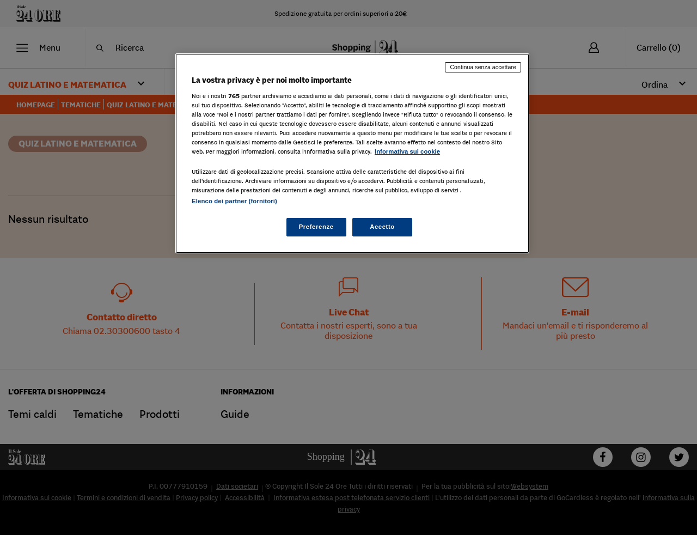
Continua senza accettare (483, 67)
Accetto (382, 226)
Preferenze (316, 226)
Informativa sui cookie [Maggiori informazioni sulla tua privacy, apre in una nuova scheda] (407, 151)
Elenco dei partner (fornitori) (234, 201)
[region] (352, 153)
